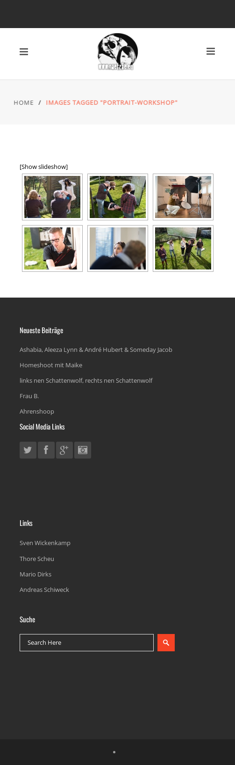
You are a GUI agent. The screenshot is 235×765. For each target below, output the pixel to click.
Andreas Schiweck (44, 589)
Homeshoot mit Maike (51, 365)
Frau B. (29, 396)
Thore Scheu (37, 558)
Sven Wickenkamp (45, 543)
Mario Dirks (35, 574)
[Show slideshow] (44, 166)
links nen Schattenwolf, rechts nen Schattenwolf (86, 380)
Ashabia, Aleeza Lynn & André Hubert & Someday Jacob (96, 349)
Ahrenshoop (37, 411)
